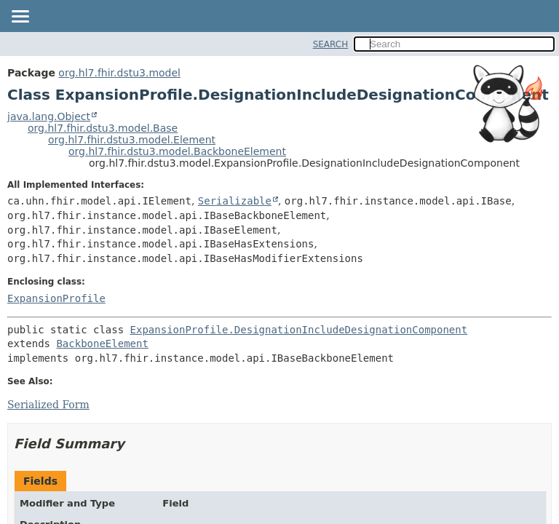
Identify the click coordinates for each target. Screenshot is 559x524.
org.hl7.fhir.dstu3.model (119, 73)
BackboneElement (102, 343)
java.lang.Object (48, 116)
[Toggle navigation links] (19, 17)
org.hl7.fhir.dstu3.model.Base (103, 128)
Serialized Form (48, 404)
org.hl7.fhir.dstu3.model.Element (131, 140)
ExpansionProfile (56, 298)
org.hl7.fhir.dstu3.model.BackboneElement (177, 151)
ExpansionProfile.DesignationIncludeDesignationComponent (299, 330)
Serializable (234, 201)
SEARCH (331, 44)
